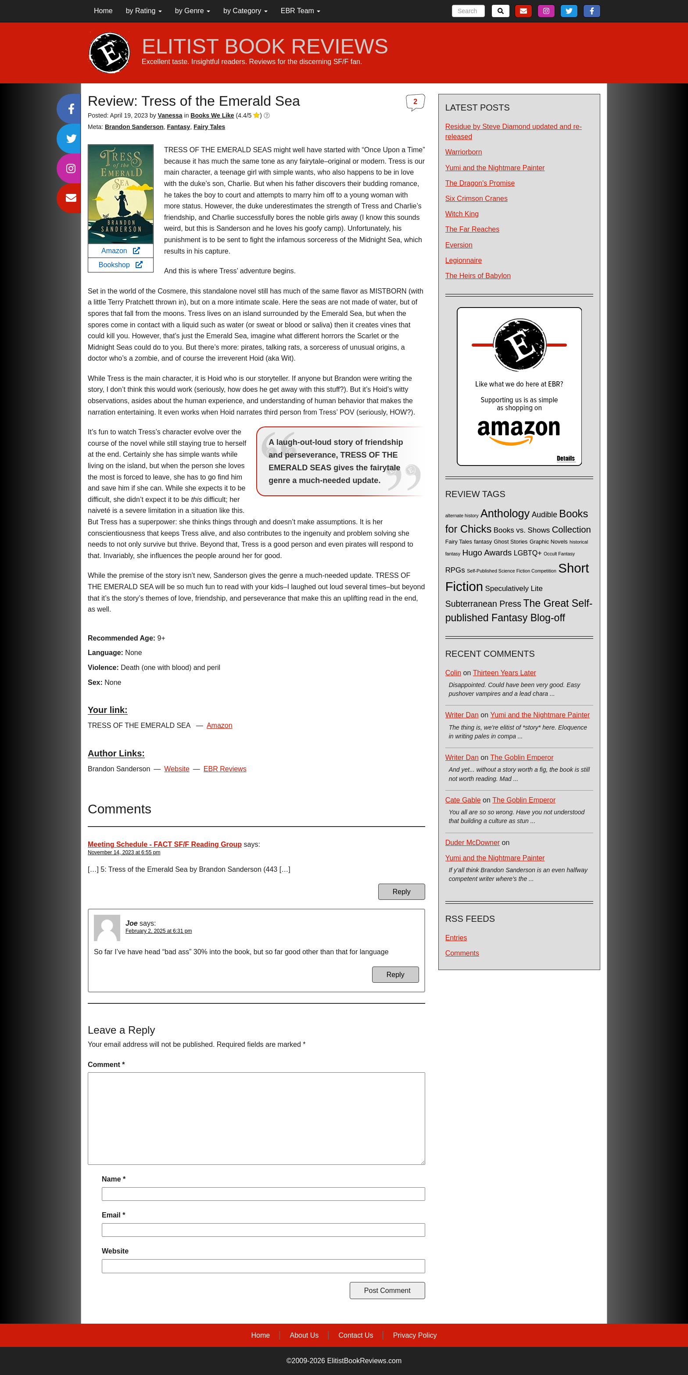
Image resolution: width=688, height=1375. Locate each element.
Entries (456, 938)
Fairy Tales (209, 126)
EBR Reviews (225, 769)
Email (113, 1215)
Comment (106, 1064)
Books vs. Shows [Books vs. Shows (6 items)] (522, 530)
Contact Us (356, 1335)
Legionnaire (463, 260)
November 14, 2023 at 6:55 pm (124, 852)
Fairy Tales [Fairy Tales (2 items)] (458, 542)
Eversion (459, 245)
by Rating (144, 10)
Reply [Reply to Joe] (396, 974)
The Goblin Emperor (522, 757)
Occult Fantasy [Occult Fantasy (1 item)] (559, 553)
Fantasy (178, 126)
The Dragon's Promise (480, 183)
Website (177, 769)
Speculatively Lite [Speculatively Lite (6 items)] (514, 588)
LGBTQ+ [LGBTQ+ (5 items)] (528, 553)
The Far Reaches (472, 229)
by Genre (192, 10)
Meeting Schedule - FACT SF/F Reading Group (165, 844)
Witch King (462, 214)
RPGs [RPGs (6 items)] (455, 570)
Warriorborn (463, 152)
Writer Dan (462, 715)
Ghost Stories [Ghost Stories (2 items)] (511, 542)
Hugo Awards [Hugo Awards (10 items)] (487, 552)
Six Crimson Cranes (476, 198)
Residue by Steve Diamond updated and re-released (513, 131)
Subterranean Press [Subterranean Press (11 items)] (483, 604)
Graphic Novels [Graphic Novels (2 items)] (549, 542)
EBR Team (301, 10)
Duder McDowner (472, 842)
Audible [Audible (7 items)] (544, 514)
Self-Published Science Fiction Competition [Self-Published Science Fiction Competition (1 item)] (511, 570)
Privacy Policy (415, 1335)
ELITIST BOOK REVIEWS (265, 46)
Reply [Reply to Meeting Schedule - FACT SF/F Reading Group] (402, 891)
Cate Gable (463, 800)
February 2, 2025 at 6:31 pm (158, 931)
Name (113, 1179)
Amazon (120, 250)
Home (103, 10)
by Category (245, 10)
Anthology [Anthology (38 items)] (505, 513)
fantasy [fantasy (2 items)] (483, 542)
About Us (304, 1335)
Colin (453, 673)
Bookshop (121, 265)
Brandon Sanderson (134, 126)
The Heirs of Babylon (478, 275)
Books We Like (212, 115)
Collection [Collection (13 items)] (571, 529)
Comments (462, 953)
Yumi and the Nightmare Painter (495, 168)
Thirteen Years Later (504, 673)
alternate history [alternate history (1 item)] (462, 515)
